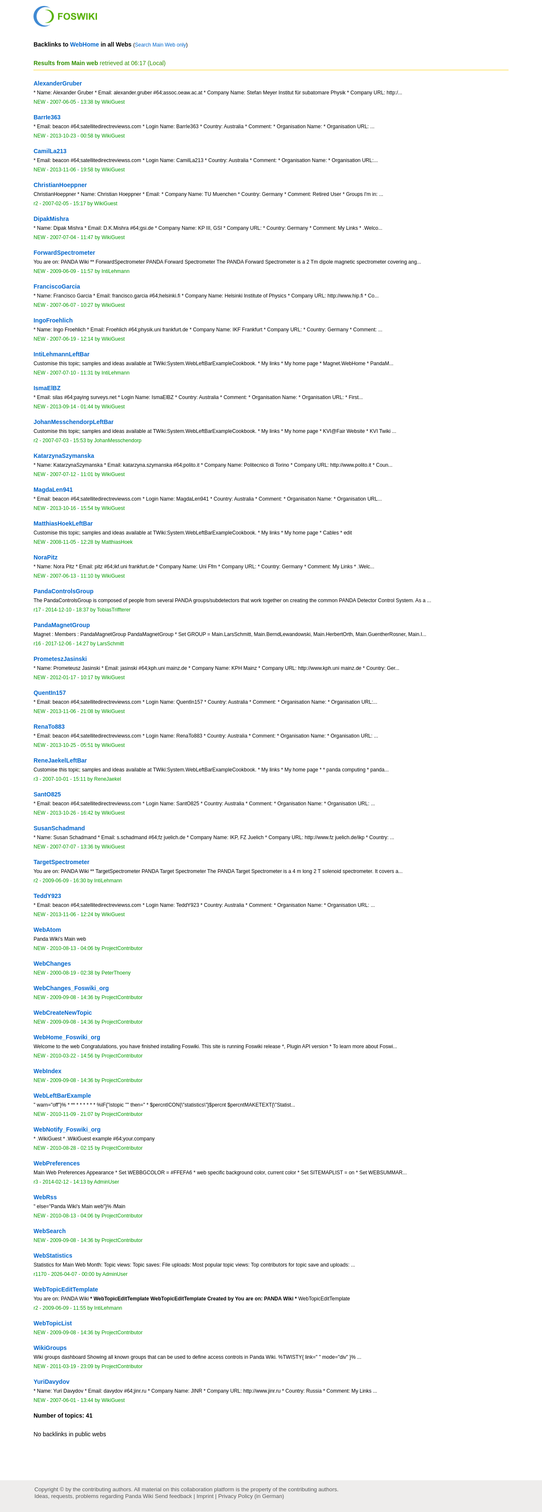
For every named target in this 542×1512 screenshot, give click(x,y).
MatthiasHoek (117, 542)
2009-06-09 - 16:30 (64, 881)
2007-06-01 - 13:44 (71, 1400)
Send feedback (173, 1496)
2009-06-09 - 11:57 (71, 271)
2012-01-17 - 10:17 (71, 677)
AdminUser (106, 1182)
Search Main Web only (160, 45)
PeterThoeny (116, 973)
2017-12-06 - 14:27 (66, 644)
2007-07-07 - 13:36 (71, 847)
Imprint (204, 1496)
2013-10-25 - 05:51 (71, 745)
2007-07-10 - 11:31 (71, 373)
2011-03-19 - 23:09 (71, 1366)
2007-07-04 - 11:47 (71, 237)
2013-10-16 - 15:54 (71, 508)
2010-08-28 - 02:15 (71, 1148)
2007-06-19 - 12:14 (71, 339)
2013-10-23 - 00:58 (71, 136)
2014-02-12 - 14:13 (64, 1182)
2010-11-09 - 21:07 (71, 1114)
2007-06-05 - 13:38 (71, 102)
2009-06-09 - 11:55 (64, 1308)
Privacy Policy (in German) (251, 1496)
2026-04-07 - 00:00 (72, 1274)
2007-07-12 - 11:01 (71, 474)
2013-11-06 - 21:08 (71, 711)
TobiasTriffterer (114, 610)
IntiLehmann (116, 271)
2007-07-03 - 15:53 (64, 440)
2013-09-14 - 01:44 (71, 407)
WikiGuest (113, 102)
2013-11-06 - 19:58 (71, 170)
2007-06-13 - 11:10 (71, 576)
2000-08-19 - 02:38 (71, 973)
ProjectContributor (122, 948)
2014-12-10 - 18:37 (66, 610)
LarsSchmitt (110, 644)
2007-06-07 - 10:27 (71, 305)
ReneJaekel (107, 779)
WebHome (84, 44)
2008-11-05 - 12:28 (71, 542)
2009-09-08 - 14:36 (71, 997)
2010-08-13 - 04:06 (71, 948)
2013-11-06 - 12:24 (71, 914)
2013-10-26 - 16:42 (71, 813)
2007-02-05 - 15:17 (64, 204)
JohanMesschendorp (117, 440)
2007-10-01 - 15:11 (64, 779)
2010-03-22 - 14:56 (71, 1056)
